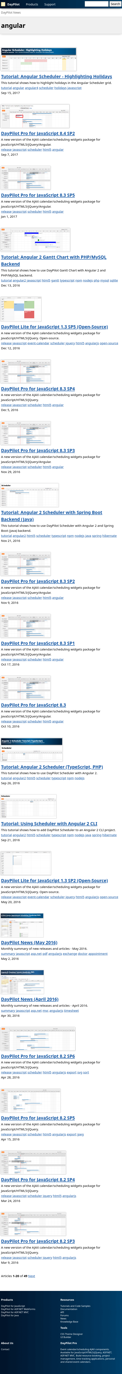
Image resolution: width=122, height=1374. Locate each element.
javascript (74, 88)
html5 (47, 149)
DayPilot (10, 4)
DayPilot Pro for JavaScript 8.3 (33, 705)
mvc (46, 1010)
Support (50, 4)
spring (96, 535)
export (72, 1072)
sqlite (114, 280)
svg (79, 1072)
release (6, 149)
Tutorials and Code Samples (75, 1305)
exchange (70, 953)
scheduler (46, 88)
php (97, 280)
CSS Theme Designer (71, 1333)
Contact (5, 1349)
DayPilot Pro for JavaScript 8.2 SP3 (38, 1241)
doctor (83, 953)
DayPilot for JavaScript (13, 1305)
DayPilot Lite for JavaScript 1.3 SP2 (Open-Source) (54, 880)
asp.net (36, 953)
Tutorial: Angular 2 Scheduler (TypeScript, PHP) (52, 767)
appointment (98, 953)
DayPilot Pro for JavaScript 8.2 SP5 (38, 1118)
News (63, 1318)
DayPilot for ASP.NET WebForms (18, 1309)
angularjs (92, 343)
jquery (70, 343)
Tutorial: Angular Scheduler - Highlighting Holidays (56, 76)
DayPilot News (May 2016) (29, 942)
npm (78, 280)
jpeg (80, 1134)
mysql (104, 280)
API (62, 1312)
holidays (60, 88)
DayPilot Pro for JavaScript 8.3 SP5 (38, 195)
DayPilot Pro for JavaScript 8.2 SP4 (38, 1179)
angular (18, 88)
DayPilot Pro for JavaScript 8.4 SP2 (38, 133)
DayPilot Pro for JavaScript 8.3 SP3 (38, 450)
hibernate (109, 535)
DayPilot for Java (10, 1315)
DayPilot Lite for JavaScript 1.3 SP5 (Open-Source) (54, 327)
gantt (55, 280)
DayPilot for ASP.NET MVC (15, 1312)
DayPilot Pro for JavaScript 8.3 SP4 (38, 389)
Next (31, 1276)
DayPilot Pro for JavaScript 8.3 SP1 (38, 643)
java (88, 535)
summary (8, 953)
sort (86, 1072)
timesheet (71, 1010)
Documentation (68, 1309)
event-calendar (38, 343)
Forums (64, 1315)
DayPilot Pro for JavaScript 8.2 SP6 (38, 1056)
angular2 (19, 280)
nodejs (88, 280)
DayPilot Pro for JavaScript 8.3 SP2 (38, 581)
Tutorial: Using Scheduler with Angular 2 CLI (49, 823)
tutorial (6, 88)
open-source (109, 343)
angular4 (31, 88)
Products (32, 4)
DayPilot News (11, 12)
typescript (67, 280)
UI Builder (65, 1337)
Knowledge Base (69, 1321)
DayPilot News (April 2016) (29, 999)
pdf (45, 953)
